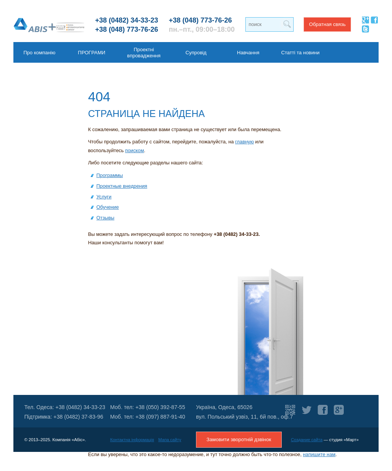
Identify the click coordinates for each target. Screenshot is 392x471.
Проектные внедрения (121, 186)
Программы (109, 175)
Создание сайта (307, 439)
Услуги (103, 197)
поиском (134, 150)
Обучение (107, 207)
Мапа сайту (169, 439)
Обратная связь (327, 24)
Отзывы (105, 218)
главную (244, 142)
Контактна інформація (132, 439)
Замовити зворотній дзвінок (238, 439)
